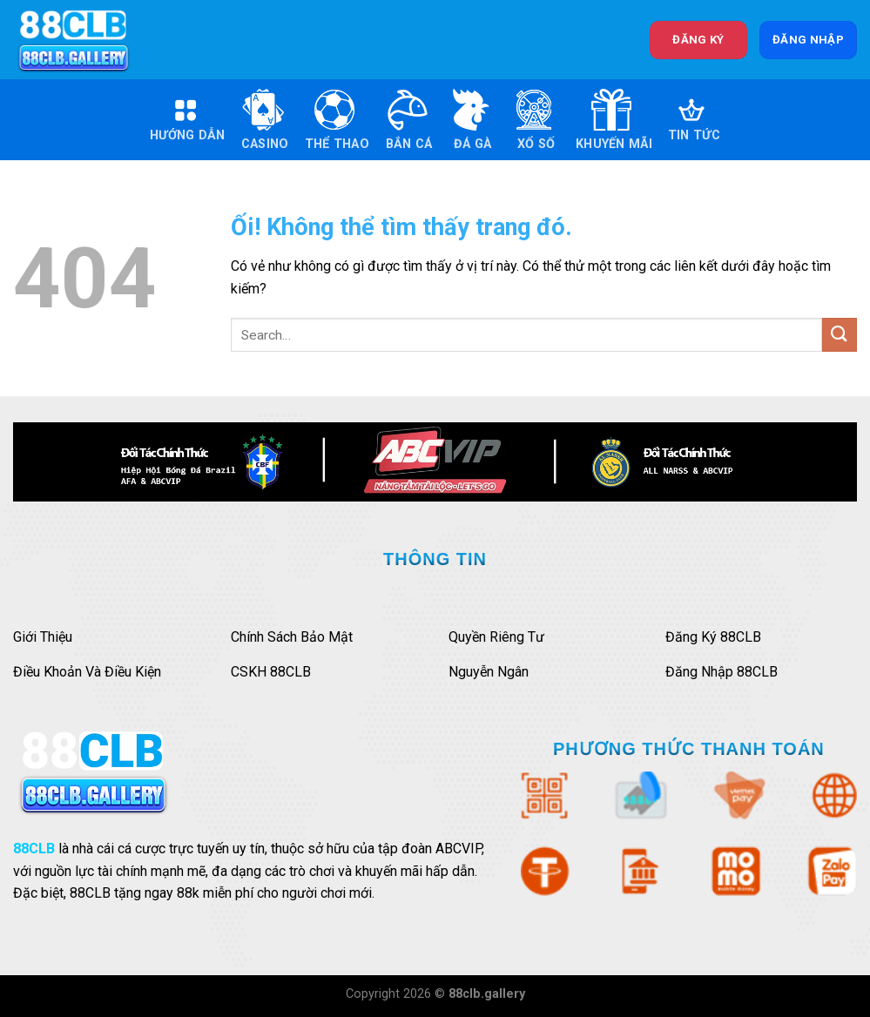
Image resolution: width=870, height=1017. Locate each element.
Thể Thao (337, 120)
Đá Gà (470, 120)
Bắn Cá (408, 120)
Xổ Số (534, 120)
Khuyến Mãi (614, 120)
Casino (265, 120)
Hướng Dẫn (188, 120)
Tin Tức (694, 120)
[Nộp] (839, 335)
